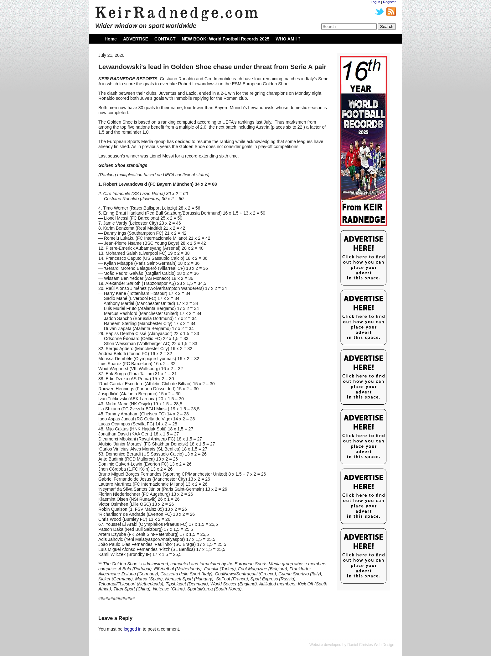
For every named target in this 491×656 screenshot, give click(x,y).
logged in (133, 629)
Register (389, 2)
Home (111, 38)
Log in (375, 2)
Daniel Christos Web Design (370, 645)
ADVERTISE (135, 38)
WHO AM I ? (288, 38)
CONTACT (164, 38)
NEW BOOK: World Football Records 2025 (225, 38)
